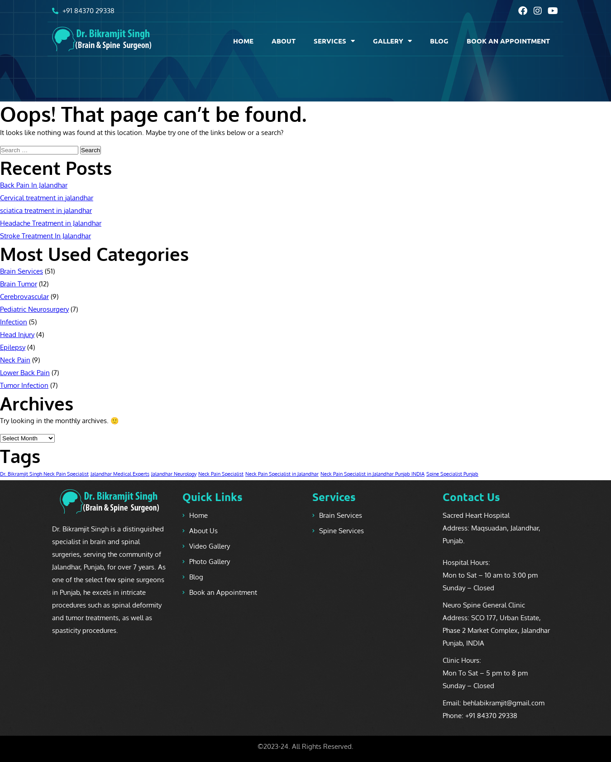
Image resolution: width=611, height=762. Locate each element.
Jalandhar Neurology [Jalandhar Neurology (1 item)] (173, 474)
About (284, 40)
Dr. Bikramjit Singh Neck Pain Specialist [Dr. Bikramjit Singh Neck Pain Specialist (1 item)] (44, 474)
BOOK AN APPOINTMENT (508, 40)
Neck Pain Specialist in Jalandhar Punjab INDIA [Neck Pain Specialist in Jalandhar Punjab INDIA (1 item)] (372, 474)
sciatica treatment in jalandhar (46, 210)
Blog (439, 40)
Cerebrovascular (24, 296)
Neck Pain (15, 360)
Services (334, 41)
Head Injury (17, 334)
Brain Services (21, 271)
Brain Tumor (18, 284)
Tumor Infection (24, 385)
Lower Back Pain (25, 372)
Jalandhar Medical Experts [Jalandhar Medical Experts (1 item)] (120, 474)
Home (243, 40)
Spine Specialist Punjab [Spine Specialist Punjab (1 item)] (452, 474)
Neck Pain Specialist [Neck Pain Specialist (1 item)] (220, 474)
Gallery (392, 41)
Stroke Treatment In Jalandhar (45, 235)
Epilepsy (12, 347)
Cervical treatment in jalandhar (46, 197)
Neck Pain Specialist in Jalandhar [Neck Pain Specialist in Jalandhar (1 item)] (282, 474)
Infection (13, 322)
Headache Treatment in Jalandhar (50, 223)
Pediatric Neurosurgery (34, 309)
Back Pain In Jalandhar (33, 185)
